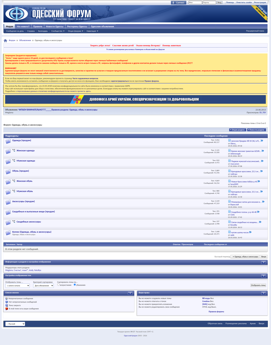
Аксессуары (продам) (23, 201)
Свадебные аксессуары (29, 221)
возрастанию (64, 284)
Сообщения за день (15, 31)
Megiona (9, 112)
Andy (31, 270)
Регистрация (260, 2)
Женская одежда (26, 150)
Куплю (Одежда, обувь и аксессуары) (31, 231)
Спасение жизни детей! (123, 45)
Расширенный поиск (255, 31)
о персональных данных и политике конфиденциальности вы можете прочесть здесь (53, 91)
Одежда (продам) (21, 140)
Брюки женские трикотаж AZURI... (246, 151)
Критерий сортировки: (43, 282)
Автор (19, 244)
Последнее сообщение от (215, 244)
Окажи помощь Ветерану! (148, 45)
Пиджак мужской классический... (245, 161)
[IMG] (204, 304)
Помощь (230, 2)
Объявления (25, 40)
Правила (37, 26)
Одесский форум (130, 335)
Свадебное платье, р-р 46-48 (243, 212)
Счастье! (17, 270)
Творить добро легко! (100, 45)
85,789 (263, 112)
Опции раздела (238, 130)
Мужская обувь (25, 191)
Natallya (37, 270)
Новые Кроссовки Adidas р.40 (244, 181)
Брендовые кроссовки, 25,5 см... (245, 171)
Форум (9, 26)
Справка (31, 31)
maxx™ (25, 270)
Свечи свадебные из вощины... (244, 222)
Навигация (91, 31)
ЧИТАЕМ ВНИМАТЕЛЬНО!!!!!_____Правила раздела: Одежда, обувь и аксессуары (57, 109)
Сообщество (56, 31)
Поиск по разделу (257, 130)
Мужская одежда (26, 160)
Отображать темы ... (14, 282)
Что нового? (23, 26)
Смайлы (206, 301)
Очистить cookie (244, 2)
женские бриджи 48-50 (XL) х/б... (245, 141)
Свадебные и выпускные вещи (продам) (33, 211)
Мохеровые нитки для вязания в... (246, 202)
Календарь (43, 31)
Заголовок (10, 244)
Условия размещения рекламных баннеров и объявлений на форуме (135, 49)
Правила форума (216, 311)
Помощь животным (171, 45)
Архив (253, 323)
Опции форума (74, 31)
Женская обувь (24, 181)
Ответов (176, 244)
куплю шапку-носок (240, 232)
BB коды (206, 298)
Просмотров (187, 244)
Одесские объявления (102, 26)
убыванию (80, 284)
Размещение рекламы (236, 323)
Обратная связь (215, 323)
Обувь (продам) (20, 170)
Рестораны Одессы (77, 26)
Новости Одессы (54, 26)
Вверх (263, 257)
